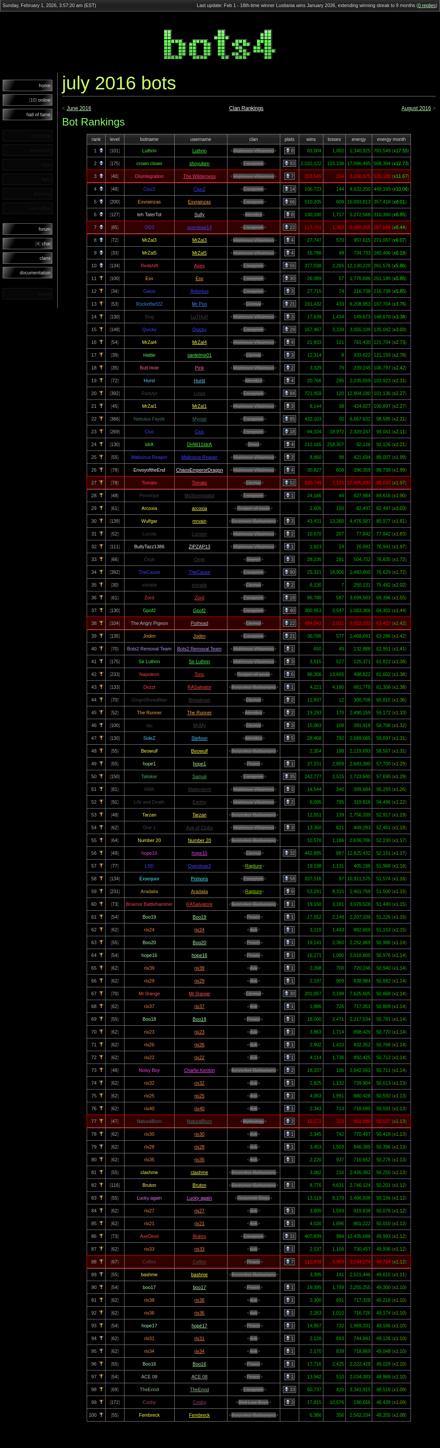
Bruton (199, 1185)
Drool (253, 444)
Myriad (199, 418)
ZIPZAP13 (199, 546)
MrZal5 (199, 252)
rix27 (199, 1210)
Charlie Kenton (199, 1070)
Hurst (199, 380)
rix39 (199, 968)
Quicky (199, 329)
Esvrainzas (199, 201)
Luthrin (199, 150)
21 (289, 304)
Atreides (253, 214)
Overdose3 (199, 865)
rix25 (199, 1095)
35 (289, 776)
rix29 (199, 980)
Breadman (199, 699)
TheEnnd (199, 1389)
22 (289, 227)
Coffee (199, 1261)
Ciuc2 (199, 189)
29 (289, 329)
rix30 (199, 1134)
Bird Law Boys (253, 1402)
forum (45, 229)
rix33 (199, 1249)
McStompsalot (200, 495)
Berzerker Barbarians (253, 521)
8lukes (199, 1236)
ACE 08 (199, 1376)
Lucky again (199, 1198)
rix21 (199, 1223)
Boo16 (199, 1364)
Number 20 (199, 840)
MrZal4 (199, 342)
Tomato (199, 482)
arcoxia (199, 508)
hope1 (199, 763)
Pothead (199, 623)
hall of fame (38, 114)
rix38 (199, 1300)
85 (289, 418)
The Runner (199, 712)
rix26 (199, 1044)
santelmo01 (199, 355)
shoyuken (199, 163)
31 (289, 1236)
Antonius (200, 291)
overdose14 (199, 227)
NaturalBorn (199, 1121)
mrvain (199, 521)
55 (289, 265)
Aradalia (199, 891)
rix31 (199, 1338)
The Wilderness (199, 176)
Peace (253, 763)
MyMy (199, 725)
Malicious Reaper (199, 457)
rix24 (199, 929)
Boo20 (199, 942)
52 (289, 482)
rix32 (199, 1083)
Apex (199, 265)
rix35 (199, 1159)
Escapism (253, 163)
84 (289, 393)
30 (289, 278)
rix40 (199, 1108)
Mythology (253, 1121)
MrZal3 (199, 240)
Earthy (199, 802)
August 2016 (416, 108)
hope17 (199, 1325)
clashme (199, 1172)
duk (253, 929)
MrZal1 (199, 406)
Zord (199, 597)
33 (289, 1389)
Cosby (199, 1402)
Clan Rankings (246, 108)
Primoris (199, 878)
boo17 (199, 1287)
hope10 (199, 853)
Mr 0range (199, 993)
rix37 (199, 1006)
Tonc (199, 674)
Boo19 (199, 917)
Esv (199, 278)
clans (45, 258)
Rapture (253, 865)
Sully (199, 214)
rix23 (199, 1031)
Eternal (253, 304)
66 (289, 201)
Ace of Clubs (199, 827)
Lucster (199, 533)
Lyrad (199, 393)
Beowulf (199, 751)
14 (289, 189)
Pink (199, 367)
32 (289, 853)
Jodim (199, 636)
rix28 (199, 1146)
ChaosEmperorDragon (199, 470)
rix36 (199, 1312)
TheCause (199, 572)
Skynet (253, 559)
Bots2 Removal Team (199, 648)
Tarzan (199, 814)
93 (289, 163)
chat (43, 243)
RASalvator (199, 687)
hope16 (199, 955)
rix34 (199, 1351)
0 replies (427, 5)
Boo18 (199, 1019)
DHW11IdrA (199, 444)
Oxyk (199, 559)
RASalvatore (199, 904)
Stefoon (199, 738)
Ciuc (199, 431)
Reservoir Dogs (253, 1198)
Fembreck (199, 1415)
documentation (35, 272)
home (45, 85)
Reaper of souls (253, 508)
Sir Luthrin (199, 661)
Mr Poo (199, 304)
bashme (199, 1274)
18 (289, 431)
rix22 (199, 1057)
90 (289, 572)
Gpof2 (199, 610)
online (40, 100)
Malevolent (199, 789)
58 (289, 878)
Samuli (199, 776)
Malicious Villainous (253, 150)
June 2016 (78, 108)
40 (289, 610)
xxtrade (199, 584)
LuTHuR (199, 316)
